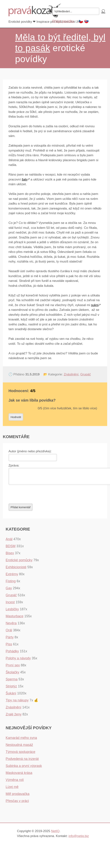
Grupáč (85, 374)
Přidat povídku (63, 21)
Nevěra (11, 625)
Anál (9, 541)
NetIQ (55, 833)
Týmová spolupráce (20, 754)
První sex (13, 667)
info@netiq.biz (78, 838)
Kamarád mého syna (21, 740)
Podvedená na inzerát (22, 761)
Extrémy (12, 576)
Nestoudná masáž (19, 747)
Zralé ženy (14, 716)
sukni (94, 305)
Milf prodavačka (17, 796)
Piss (9, 646)
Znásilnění (71, 374)
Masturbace (14, 618)
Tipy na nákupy (17, 702)
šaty (25, 179)
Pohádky (12, 653)
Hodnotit (16, 417)
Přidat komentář (21, 509)
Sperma (12, 681)
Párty (10, 639)
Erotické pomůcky (19, 562)
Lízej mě (12, 789)
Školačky (12, 674)
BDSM (10, 548)
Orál (9, 632)
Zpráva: (13, 465)
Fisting (11, 583)
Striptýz (11, 688)
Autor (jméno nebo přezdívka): (30, 451)
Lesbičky (12, 611)
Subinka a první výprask (24, 768)
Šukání (11, 695)
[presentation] (37, 496)
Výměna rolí (15, 782)
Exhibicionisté (16, 569)
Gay (9, 590)
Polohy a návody (18, 660)
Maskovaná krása (19, 775)
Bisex (10, 555)
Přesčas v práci (17, 803)
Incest (10, 604)
